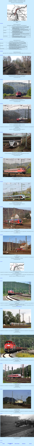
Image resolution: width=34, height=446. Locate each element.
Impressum (30, 443)
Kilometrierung (23, 443)
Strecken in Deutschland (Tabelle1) (10, 443)
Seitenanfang (1, 23)
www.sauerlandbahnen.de (19, 306)
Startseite (4, 443)
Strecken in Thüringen (17, 443)
